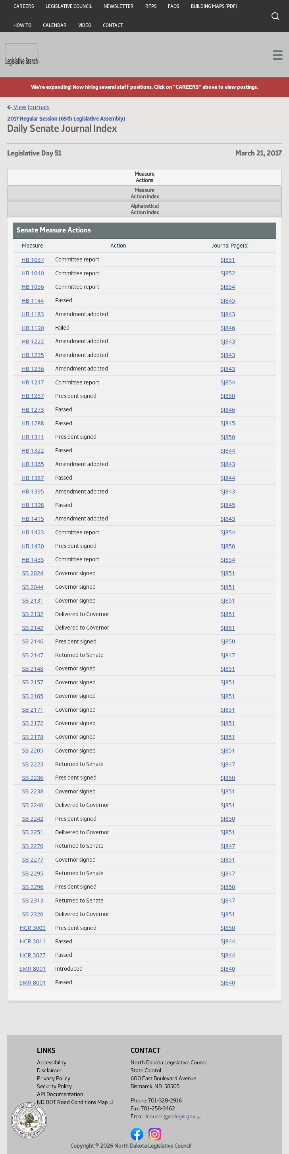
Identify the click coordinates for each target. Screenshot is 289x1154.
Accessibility (51, 1062)
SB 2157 (32, 682)
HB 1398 (32, 505)
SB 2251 (32, 832)
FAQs (173, 6)
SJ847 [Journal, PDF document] (228, 655)
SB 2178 (32, 737)
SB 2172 (32, 723)
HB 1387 (32, 478)
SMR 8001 (32, 968)
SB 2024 (32, 573)
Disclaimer (49, 1070)
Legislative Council (69, 6)
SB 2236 (32, 777)
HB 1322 (32, 450)
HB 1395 (32, 491)
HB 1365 (32, 464)
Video (84, 25)
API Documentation (60, 1094)
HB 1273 (32, 409)
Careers (23, 6)
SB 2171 (32, 709)
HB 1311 (32, 437)
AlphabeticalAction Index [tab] (145, 209)
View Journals (28, 107)
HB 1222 (32, 341)
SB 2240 (32, 805)
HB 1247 (32, 382)
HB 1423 (32, 532)
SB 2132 (32, 614)
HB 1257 (32, 395)
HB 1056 (32, 286)
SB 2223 (32, 764)
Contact (113, 25)
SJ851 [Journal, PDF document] (228, 259)
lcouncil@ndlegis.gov (173, 1116)
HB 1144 (32, 300)
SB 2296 (32, 887)
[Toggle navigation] (273, 54)
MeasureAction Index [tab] (145, 193)
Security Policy (54, 1086)
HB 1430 (32, 546)
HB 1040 (32, 273)
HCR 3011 (33, 941)
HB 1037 (32, 259)
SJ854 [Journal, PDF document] (228, 286)
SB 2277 (32, 859)
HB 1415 (32, 518)
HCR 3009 (33, 927)
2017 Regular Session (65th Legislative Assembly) (66, 118)
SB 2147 (32, 655)
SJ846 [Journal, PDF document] (228, 328)
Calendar (55, 25)
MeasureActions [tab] (144, 177)
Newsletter (119, 6)
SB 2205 (32, 750)
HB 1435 (32, 559)
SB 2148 (32, 668)
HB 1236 (32, 369)
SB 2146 (32, 641)
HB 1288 (32, 423)
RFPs (151, 6)
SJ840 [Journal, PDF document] (228, 968)
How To (22, 25)
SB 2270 (32, 846)
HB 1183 (32, 314)
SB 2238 (32, 791)
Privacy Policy (53, 1078)
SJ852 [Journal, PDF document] (228, 273)
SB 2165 (32, 696)
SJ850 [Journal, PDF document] (228, 395)
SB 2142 (32, 628)
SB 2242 (32, 818)
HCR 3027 (33, 955)
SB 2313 (32, 900)
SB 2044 (32, 587)
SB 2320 (32, 914)
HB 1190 (32, 328)
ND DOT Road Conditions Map (76, 1102)
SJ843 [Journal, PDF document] (228, 314)
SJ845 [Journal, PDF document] (228, 300)
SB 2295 (32, 873)
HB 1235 (32, 355)
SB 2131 (32, 600)
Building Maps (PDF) (214, 6)
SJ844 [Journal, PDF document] (228, 450)
